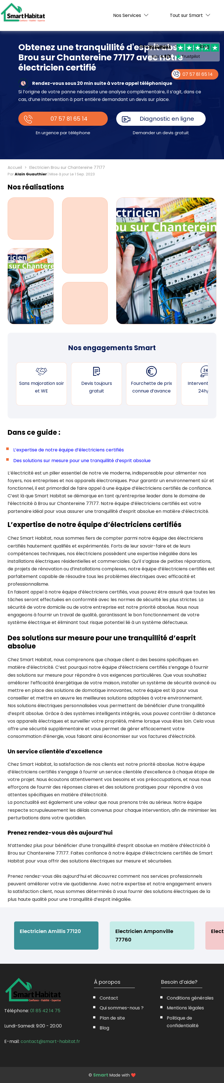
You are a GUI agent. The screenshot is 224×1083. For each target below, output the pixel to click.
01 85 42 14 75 (45, 1010)
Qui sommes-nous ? (122, 1008)
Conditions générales (190, 998)
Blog (204, 46)
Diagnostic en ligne (167, 119)
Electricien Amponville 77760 (145, 935)
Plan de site (112, 1018)
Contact (109, 998)
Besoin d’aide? (155, 46)
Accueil (15, 167)
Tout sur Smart (186, 15)
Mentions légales (185, 1008)
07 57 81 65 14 (68, 119)
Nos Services (127, 15)
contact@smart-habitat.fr (50, 1041)
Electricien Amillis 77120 (50, 931)
